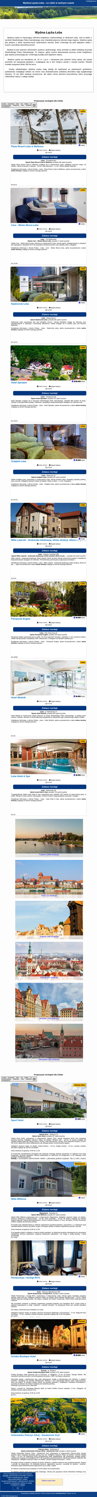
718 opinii (57, 795)
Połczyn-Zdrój (79, 1400)
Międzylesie (80, 1164)
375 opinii (56, 402)
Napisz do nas (71, 1493)
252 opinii (76, 559)
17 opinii (60, 244)
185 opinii (57, 638)
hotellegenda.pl (91, 1)
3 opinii (67, 1454)
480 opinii (62, 166)
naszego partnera (41, 174)
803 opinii (56, 717)
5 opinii (60, 1297)
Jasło (82, 1242)
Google (5, 1476)
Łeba (83, 111)
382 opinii (57, 323)
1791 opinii (59, 1376)
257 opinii (55, 1139)
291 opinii (56, 480)
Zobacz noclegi (49, 160)
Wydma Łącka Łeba (48, 1481)
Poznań (82, 1321)
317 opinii (56, 1218)
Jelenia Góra (79, 1085)
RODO (22, 1485)
